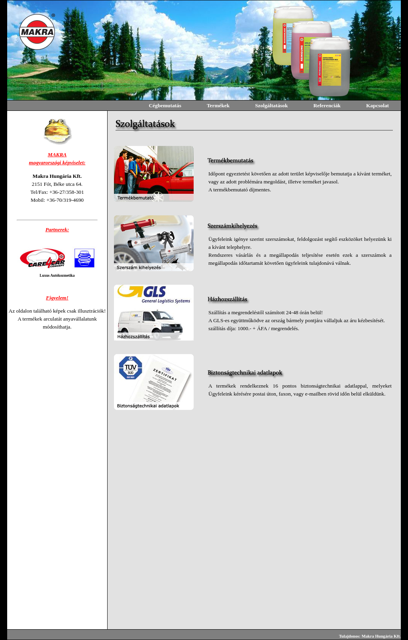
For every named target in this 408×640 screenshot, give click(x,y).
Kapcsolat (377, 105)
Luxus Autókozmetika (57, 276)
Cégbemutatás (165, 105)
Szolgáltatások (271, 105)
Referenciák (327, 105)
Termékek (218, 105)
